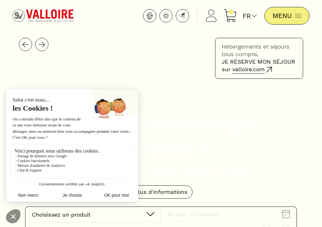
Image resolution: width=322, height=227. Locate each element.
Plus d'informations (161, 192)
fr (250, 16)
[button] (25, 44)
